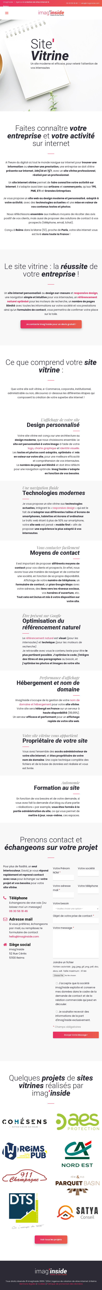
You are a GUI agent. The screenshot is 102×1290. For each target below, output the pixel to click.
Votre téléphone (88, 888)
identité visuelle (69, 448)
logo (31, 448)
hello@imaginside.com (90, 3)
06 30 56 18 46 (72, 3)
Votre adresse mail (63, 890)
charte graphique (45, 448)
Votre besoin (76, 906)
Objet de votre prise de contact (76, 918)
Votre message (76, 936)
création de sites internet (75, 1281)
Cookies (41, 1283)
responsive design (85, 293)
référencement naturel (39, 638)
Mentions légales (27, 1283)
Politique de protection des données (65, 1283)
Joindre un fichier (76, 969)
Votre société (88, 871)
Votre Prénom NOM (63, 873)
